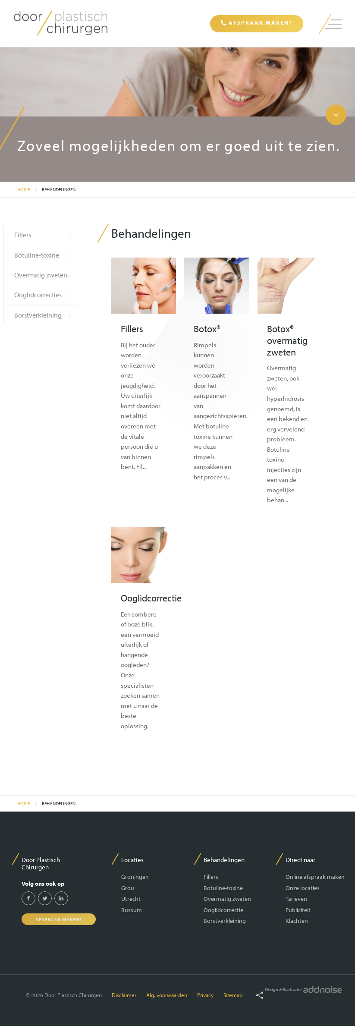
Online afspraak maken (315, 876)
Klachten (297, 920)
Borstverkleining (38, 315)
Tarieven (296, 898)
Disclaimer (124, 994)
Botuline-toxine (36, 255)
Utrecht (131, 898)
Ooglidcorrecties (38, 294)
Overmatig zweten (40, 275)
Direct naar (300, 859)
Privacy (205, 994)
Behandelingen (58, 189)
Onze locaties (303, 887)
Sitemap (232, 994)
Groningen (135, 876)
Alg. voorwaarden (166, 994)
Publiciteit (298, 909)
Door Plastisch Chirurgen (41, 863)
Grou (127, 887)
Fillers (22, 234)
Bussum (131, 909)
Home (23, 189)
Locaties (132, 859)
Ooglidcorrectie (223, 909)
